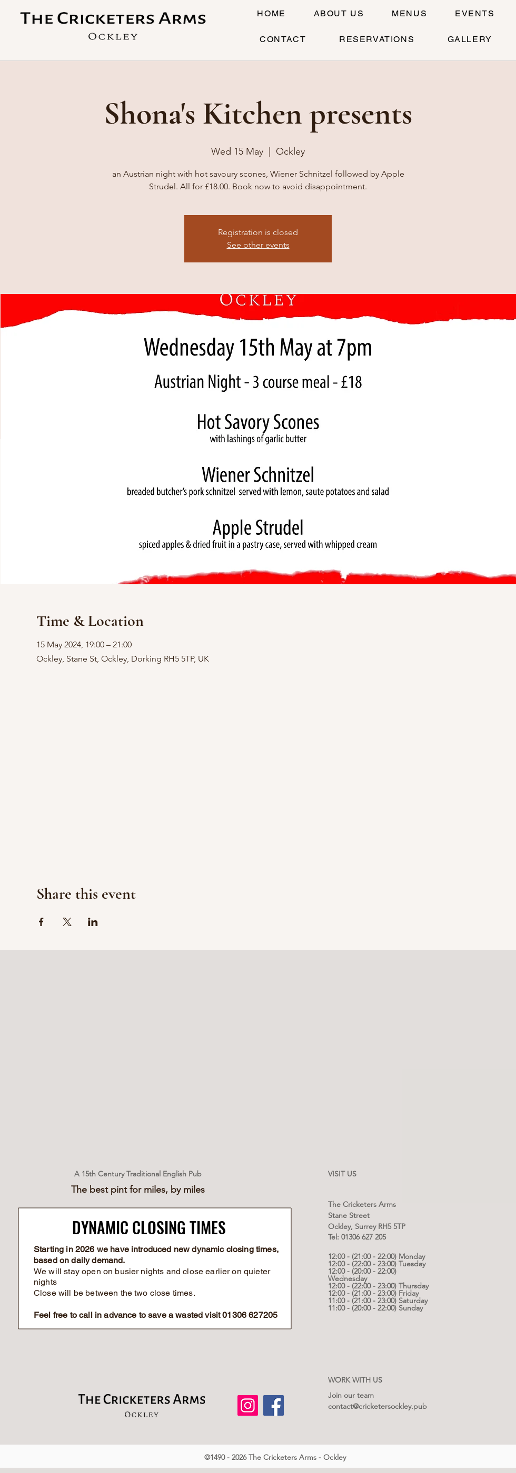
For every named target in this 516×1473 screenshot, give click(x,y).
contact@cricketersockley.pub (377, 1406)
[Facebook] (273, 1405)
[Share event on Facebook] (41, 922)
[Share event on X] (67, 922)
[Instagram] (247, 1405)
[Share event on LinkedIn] (93, 922)
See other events (258, 245)
